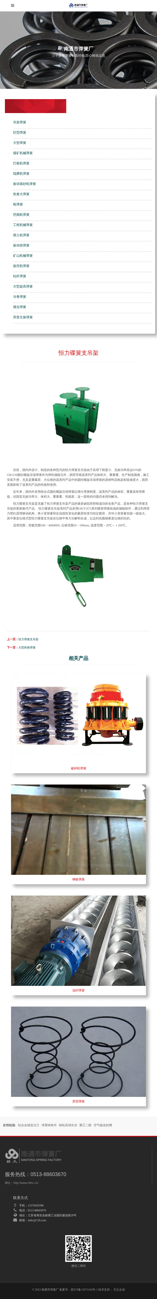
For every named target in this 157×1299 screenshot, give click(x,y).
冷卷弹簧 (19, 296)
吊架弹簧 (19, 122)
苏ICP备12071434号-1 (84, 1289)
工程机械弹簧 (23, 225)
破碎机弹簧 (78, 768)
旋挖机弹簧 (21, 266)
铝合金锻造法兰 (28, 1125)
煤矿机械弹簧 (23, 153)
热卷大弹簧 (21, 194)
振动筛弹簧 (21, 245)
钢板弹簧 (78, 879)
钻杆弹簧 (19, 276)
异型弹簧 (78, 1101)
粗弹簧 (18, 204)
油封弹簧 (78, 990)
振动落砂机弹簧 (24, 184)
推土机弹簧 (21, 235)
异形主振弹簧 (23, 317)
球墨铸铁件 (49, 1125)
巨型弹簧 (19, 132)
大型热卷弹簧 (27, 647)
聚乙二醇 (85, 1125)
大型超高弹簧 (23, 286)
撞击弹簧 (19, 307)
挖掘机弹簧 (21, 214)
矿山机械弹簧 (23, 255)
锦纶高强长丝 (68, 1125)
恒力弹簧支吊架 (28, 639)
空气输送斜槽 (103, 1125)
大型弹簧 (19, 142)
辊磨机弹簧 (21, 173)
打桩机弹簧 (21, 163)
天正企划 (119, 1289)
